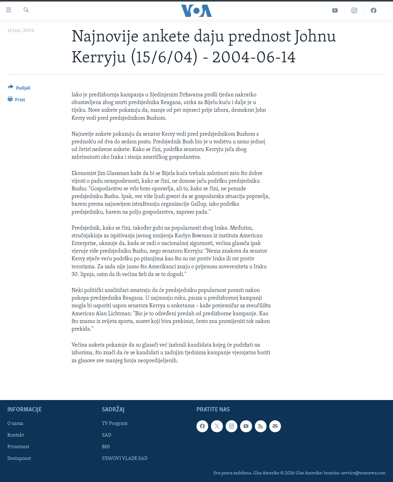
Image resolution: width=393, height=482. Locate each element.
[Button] (19, 89)
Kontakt (15, 435)
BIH (106, 447)
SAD (106, 435)
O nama (15, 423)
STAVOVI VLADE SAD (124, 458)
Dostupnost (19, 458)
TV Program (114, 423)
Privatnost (18, 447)
